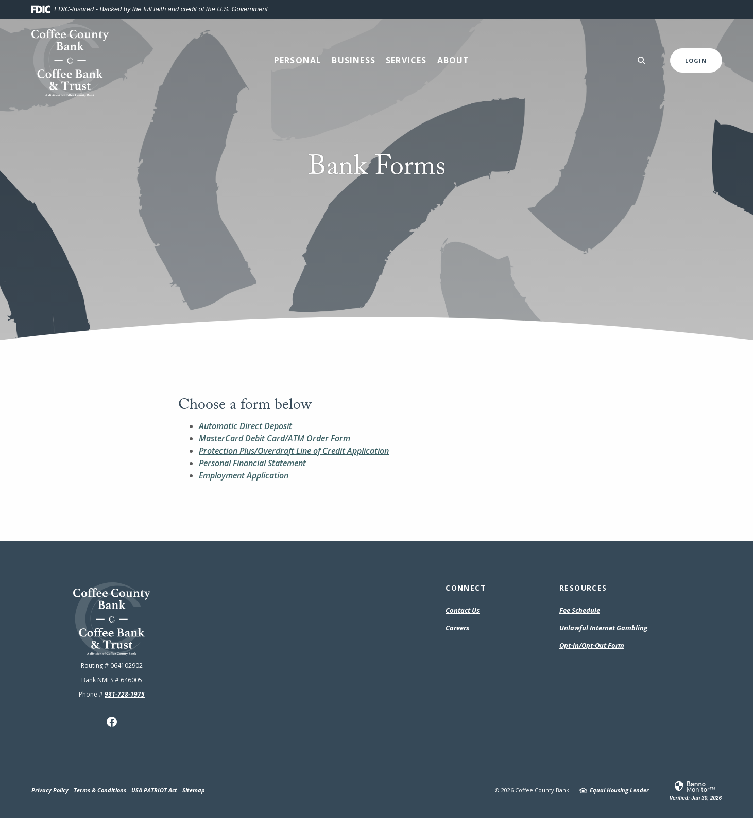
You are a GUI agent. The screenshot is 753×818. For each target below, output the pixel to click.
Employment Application (243, 475)
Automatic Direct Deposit (245, 426)
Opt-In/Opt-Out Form (591, 646)
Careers (457, 627)
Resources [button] (583, 588)
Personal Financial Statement (252, 463)
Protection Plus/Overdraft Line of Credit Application (294, 450)
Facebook (112, 722)
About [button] (453, 60)
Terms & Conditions (100, 790)
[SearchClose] (642, 60)
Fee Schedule (579, 611)
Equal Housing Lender (619, 790)
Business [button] (353, 60)
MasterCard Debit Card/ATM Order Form (274, 438)
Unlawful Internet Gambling (603, 627)
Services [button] (406, 60)
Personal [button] (298, 60)
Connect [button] (466, 588)
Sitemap (193, 790)
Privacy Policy (50, 790)
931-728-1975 (125, 694)
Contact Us (463, 610)
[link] (696, 790)
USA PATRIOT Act (154, 790)
